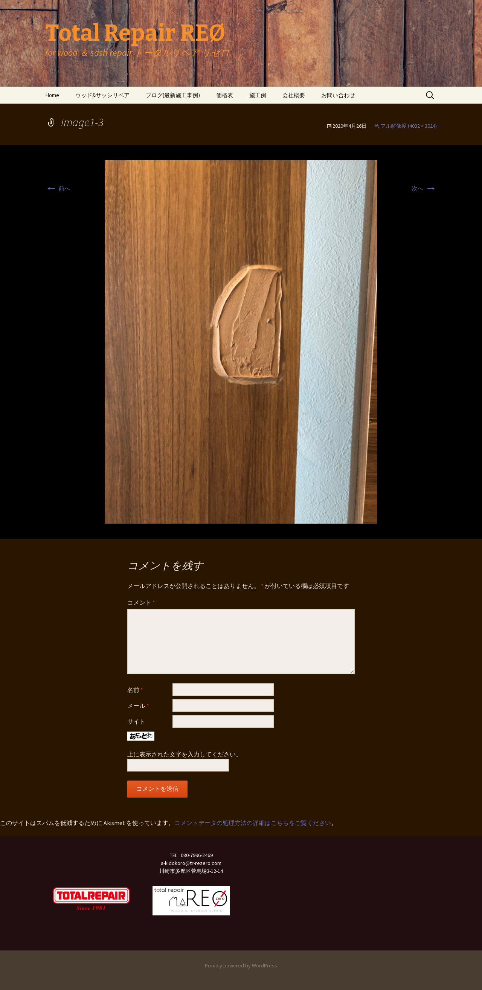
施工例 (257, 95)
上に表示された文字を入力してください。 (184, 754)
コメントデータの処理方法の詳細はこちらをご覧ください (252, 823)
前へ (57, 188)
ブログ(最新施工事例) (173, 95)
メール (138, 705)
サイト (136, 721)
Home (52, 95)
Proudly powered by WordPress (241, 965)
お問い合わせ (338, 95)
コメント (141, 602)
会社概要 (293, 95)
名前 (135, 690)
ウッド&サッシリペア (102, 95)
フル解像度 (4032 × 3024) (408, 125)
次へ (424, 188)
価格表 (224, 95)
